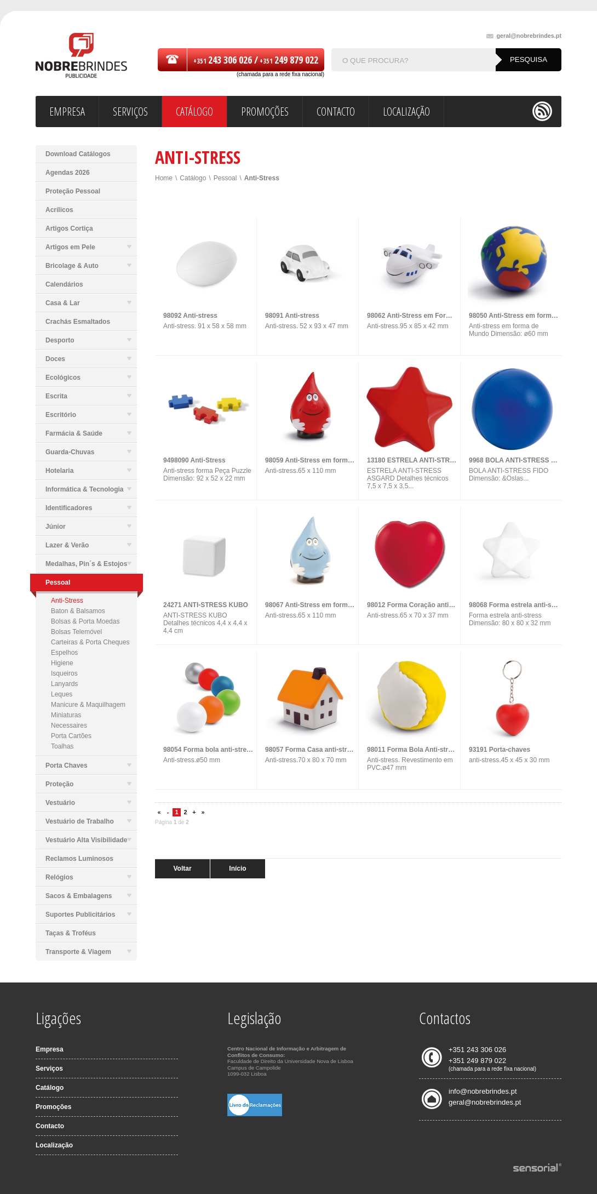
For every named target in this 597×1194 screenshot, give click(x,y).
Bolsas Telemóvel (76, 632)
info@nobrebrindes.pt (483, 1091)
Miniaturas (66, 715)
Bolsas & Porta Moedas (85, 621)
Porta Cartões (71, 736)
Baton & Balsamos (78, 611)
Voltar (182, 868)
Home (164, 178)
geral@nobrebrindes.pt (523, 36)
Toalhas (62, 746)
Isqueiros (64, 673)
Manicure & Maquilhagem (88, 705)
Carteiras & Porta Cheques (90, 642)
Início (237, 868)
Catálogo (193, 178)
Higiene (62, 663)
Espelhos (64, 652)
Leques (61, 694)
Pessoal (225, 178)
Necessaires (69, 725)
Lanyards (64, 684)
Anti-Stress (67, 600)
